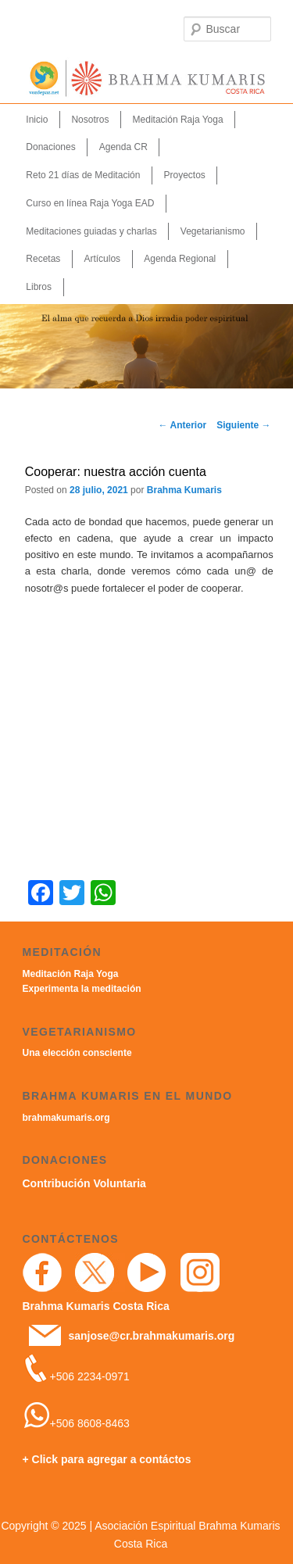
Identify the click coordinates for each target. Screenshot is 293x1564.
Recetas (43, 258)
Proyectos (184, 175)
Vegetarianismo (212, 231)
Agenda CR (123, 146)
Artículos (102, 258)
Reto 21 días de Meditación (83, 175)
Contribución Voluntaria (84, 1183)
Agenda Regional (180, 258)
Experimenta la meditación (82, 988)
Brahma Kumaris (184, 490)
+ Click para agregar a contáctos (107, 1459)
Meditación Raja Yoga (178, 119)
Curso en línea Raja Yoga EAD (90, 203)
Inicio (37, 119)
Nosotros (90, 119)
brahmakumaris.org (66, 1117)
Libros (39, 286)
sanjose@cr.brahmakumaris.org (151, 1336)
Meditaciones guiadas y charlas (91, 231)
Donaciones (50, 146)
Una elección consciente (77, 1052)
